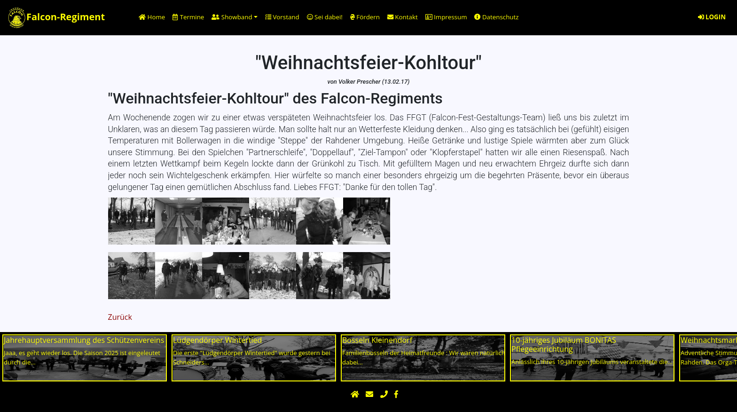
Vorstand (282, 17)
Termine (188, 17)
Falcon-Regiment (56, 17)
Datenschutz (496, 17)
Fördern (365, 17)
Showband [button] (232, 17)
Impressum (446, 17)
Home (152, 17)
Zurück (120, 317)
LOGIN (712, 17)
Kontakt (402, 17)
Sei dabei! (325, 17)
